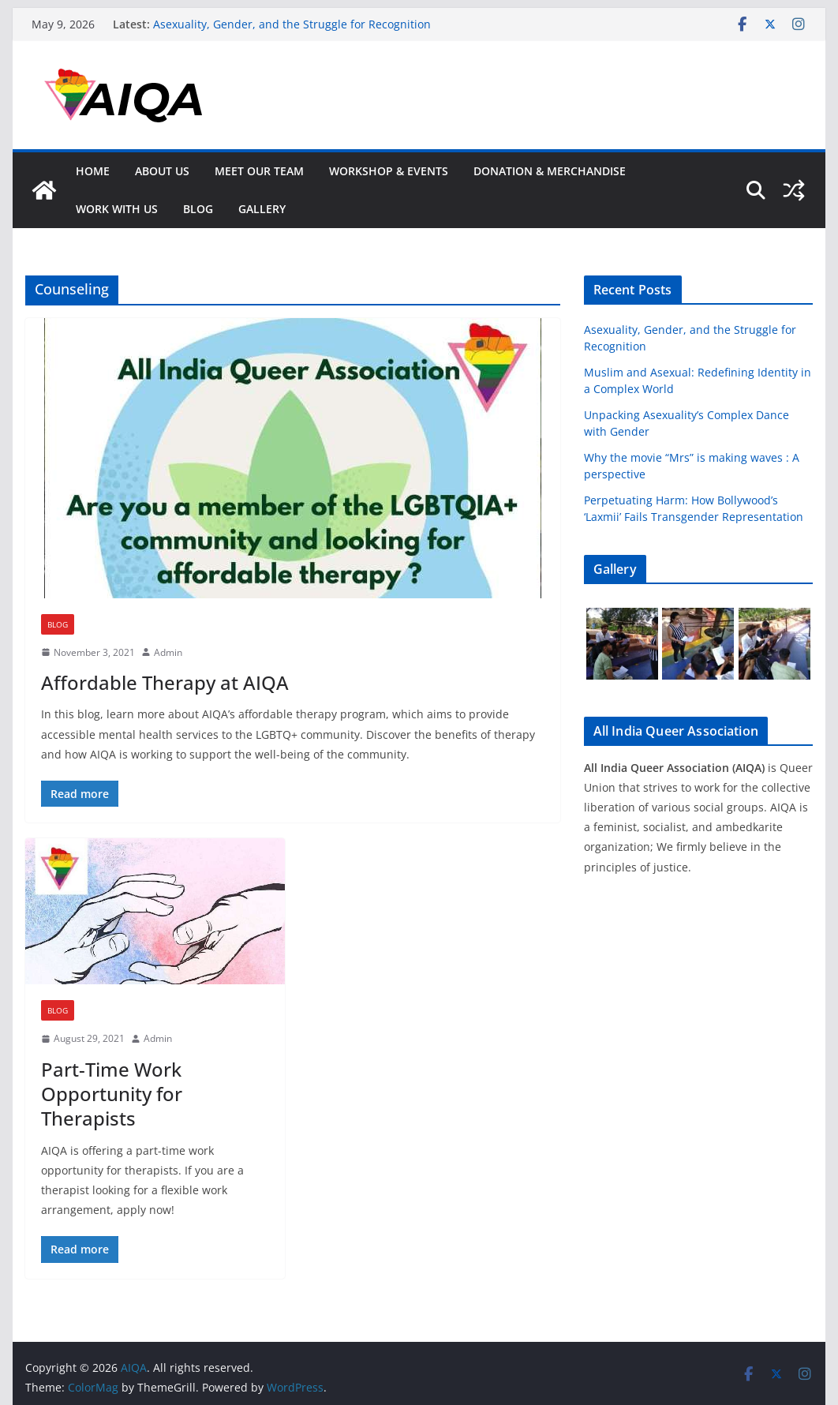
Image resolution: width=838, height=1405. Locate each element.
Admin (168, 652)
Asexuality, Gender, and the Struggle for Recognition (292, 24)
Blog (198, 208)
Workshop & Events (388, 170)
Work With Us (117, 208)
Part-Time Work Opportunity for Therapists (111, 1093)
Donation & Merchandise (549, 170)
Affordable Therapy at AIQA (165, 682)
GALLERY (262, 208)
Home (93, 170)
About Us (162, 170)
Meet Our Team (259, 170)
